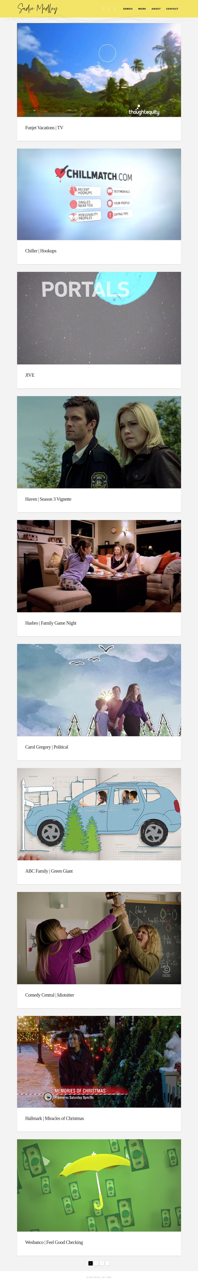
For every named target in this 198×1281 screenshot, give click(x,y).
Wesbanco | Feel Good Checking (54, 1242)
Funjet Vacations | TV (44, 127)
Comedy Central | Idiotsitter (49, 995)
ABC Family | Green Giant (49, 871)
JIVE (29, 375)
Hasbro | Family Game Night (50, 623)
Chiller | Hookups (40, 250)
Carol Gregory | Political (46, 747)
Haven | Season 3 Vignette (48, 499)
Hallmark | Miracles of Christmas (54, 1118)
